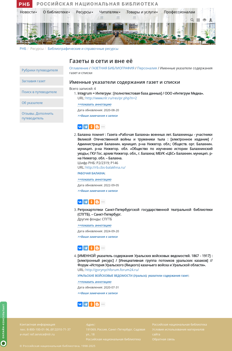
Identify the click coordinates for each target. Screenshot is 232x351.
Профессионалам (179, 11)
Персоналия (147, 68)
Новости (28, 11)
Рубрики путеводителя (40, 70)
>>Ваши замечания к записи (98, 116)
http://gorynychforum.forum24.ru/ (112, 270)
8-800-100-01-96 (38, 329)
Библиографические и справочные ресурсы (83, 48)
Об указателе (32, 103)
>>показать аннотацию (94, 104)
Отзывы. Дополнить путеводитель (37, 116)
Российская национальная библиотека (179, 324)
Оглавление (78, 68)
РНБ (24, 4)
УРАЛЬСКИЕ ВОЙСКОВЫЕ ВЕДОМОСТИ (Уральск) (112, 276)
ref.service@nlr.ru (42, 334)
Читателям (109, 11)
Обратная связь (163, 339)
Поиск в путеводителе (39, 92)
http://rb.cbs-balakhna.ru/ (105, 167)
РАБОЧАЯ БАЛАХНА (91, 173)
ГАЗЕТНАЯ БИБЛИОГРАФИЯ (112, 68)
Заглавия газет (33, 81)
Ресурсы (84, 11)
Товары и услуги (142, 11)
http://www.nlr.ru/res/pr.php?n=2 (111, 98)
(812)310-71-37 (60, 329)
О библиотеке (56, 11)
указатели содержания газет (168, 276)
